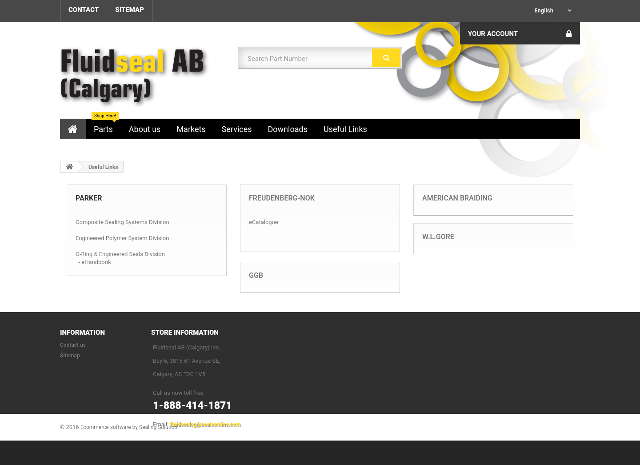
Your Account (493, 34)
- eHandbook (94, 262)
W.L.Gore (438, 236)
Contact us (73, 345)
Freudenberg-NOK (282, 198)
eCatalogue (263, 222)
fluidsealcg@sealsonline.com (205, 424)
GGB (256, 275)
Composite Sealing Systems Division (122, 222)
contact (83, 10)
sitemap (129, 10)
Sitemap (70, 356)
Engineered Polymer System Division (122, 238)
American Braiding (457, 198)
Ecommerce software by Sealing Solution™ (130, 452)
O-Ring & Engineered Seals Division (120, 254)
